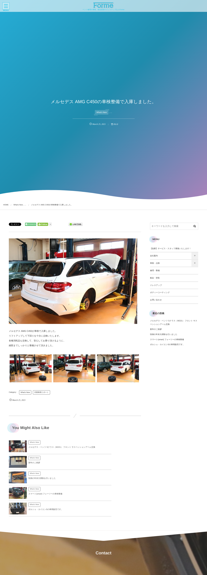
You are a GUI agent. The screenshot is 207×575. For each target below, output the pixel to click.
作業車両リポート (41, 392)
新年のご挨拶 (100, 450)
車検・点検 (155, 263)
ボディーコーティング (160, 292)
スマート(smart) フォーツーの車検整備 (111, 465)
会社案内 (154, 256)
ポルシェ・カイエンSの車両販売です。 (45, 481)
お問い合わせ (156, 300)
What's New (101, 112)
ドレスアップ (156, 285)
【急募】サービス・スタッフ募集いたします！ (170, 248)
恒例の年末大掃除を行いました (42, 465)
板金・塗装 (155, 278)
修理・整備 (155, 270)
